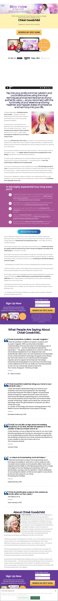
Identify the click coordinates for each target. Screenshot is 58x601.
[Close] (55, 591)
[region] (29, 594)
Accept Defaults (35, 597)
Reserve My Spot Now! (42, 310)
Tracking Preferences (23, 597)
